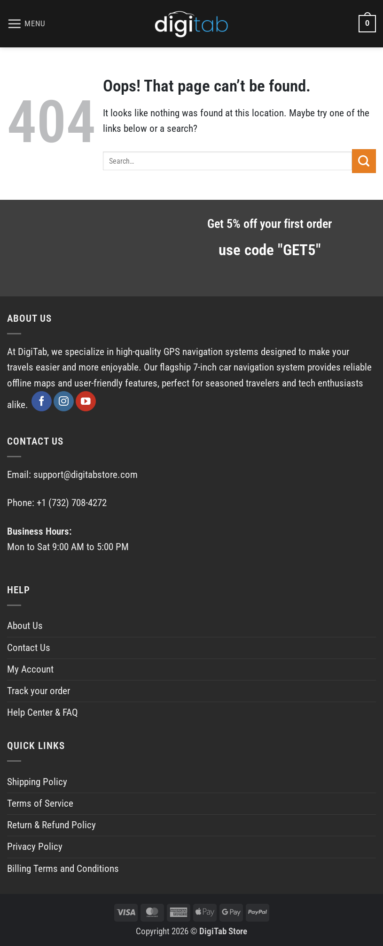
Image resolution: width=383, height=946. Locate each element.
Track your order (38, 690)
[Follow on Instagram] (64, 401)
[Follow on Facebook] (41, 401)
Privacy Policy (35, 846)
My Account (30, 669)
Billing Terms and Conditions (63, 868)
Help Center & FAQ (42, 712)
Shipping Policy (37, 781)
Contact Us (28, 647)
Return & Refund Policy (51, 825)
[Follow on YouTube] (86, 401)
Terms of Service (40, 803)
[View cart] (367, 23)
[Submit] (364, 161)
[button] (26, 24)
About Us (25, 625)
